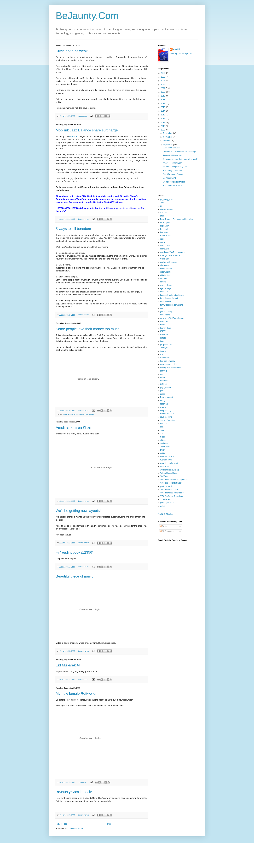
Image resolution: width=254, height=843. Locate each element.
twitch (162, 450)
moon (162, 374)
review (163, 407)
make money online (168, 364)
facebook (164, 292)
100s (162, 203)
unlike (162, 453)
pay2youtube (165, 387)
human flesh (165, 328)
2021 (163, 88)
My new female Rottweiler (76, 694)
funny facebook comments (171, 305)
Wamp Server (166, 460)
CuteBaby (164, 259)
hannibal (163, 321)
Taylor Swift (165, 447)
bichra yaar (165, 222)
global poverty (166, 311)
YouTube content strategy (171, 483)
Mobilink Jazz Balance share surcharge (87, 130)
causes (163, 242)
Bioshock (164, 229)
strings (163, 440)
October (167, 141)
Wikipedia (164, 466)
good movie (165, 315)
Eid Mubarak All (68, 665)
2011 (163, 122)
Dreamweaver (166, 269)
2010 (163, 126)
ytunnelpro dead (167, 503)
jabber (163, 341)
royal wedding (166, 417)
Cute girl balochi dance (170, 255)
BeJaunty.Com (87, 15)
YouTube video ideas (169, 489)
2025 (163, 77)
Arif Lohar (164, 212)
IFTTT (163, 331)
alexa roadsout (166, 209)
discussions (165, 265)
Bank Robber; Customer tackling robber (78, 414)
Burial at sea (165, 236)
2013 (163, 115)
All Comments (167, 531)
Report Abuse (165, 514)
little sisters (165, 358)
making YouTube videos (170, 367)
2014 (163, 111)
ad (161, 206)
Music (162, 377)
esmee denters (166, 285)
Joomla (163, 351)
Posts (163, 526)
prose (162, 394)
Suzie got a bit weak (72, 51)
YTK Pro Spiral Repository (171, 496)
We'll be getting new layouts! (78, 511)
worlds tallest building (169, 470)
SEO (162, 433)
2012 (163, 118)
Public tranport (166, 397)
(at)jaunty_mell (166, 199)
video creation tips (168, 456)
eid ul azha (165, 275)
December (168, 133)
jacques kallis (166, 344)
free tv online (165, 302)
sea (161, 427)
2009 (163, 130)
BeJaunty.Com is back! (74, 792)
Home (108, 824)
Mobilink (73, 136)
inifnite (163, 338)
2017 (163, 103)
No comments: (83, 219)
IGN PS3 (164, 335)
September (168, 144)
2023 (163, 81)
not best (163, 384)
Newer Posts (62, 824)
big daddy (164, 226)
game (162, 308)
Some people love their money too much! (88, 329)
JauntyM (163, 348)
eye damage (165, 288)
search (163, 430)
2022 (163, 84)
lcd (161, 354)
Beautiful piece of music (74, 576)
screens (163, 423)
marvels (163, 371)
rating (162, 400)
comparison (165, 245)
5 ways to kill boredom (73, 229)
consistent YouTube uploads (172, 252)
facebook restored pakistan (172, 295)
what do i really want (169, 463)
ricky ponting (165, 410)
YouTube (164, 476)
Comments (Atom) (75, 828)
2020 (163, 92)
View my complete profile (180, 53)
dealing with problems (169, 262)
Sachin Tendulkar (167, 420)
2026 (163, 73)
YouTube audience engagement (174, 480)
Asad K (176, 49)
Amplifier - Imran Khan (73, 427)
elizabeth (164, 278)
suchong (163, 443)
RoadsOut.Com (167, 414)
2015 (163, 107)
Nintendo (164, 381)
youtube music (166, 486)
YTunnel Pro (165, 499)
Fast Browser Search (169, 298)
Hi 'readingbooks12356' (74, 552)
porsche (163, 390)
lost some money (167, 361)
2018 (163, 99)
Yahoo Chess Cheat (169, 473)
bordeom (164, 232)
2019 (163, 96)
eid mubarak (165, 272)
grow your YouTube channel (172, 318)
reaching (164, 404)
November (168, 137)
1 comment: (82, 116)
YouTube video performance (172, 493)
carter (162, 239)
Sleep (162, 437)
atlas (162, 216)
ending (163, 282)
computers (164, 249)
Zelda (162, 506)
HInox (162, 325)
